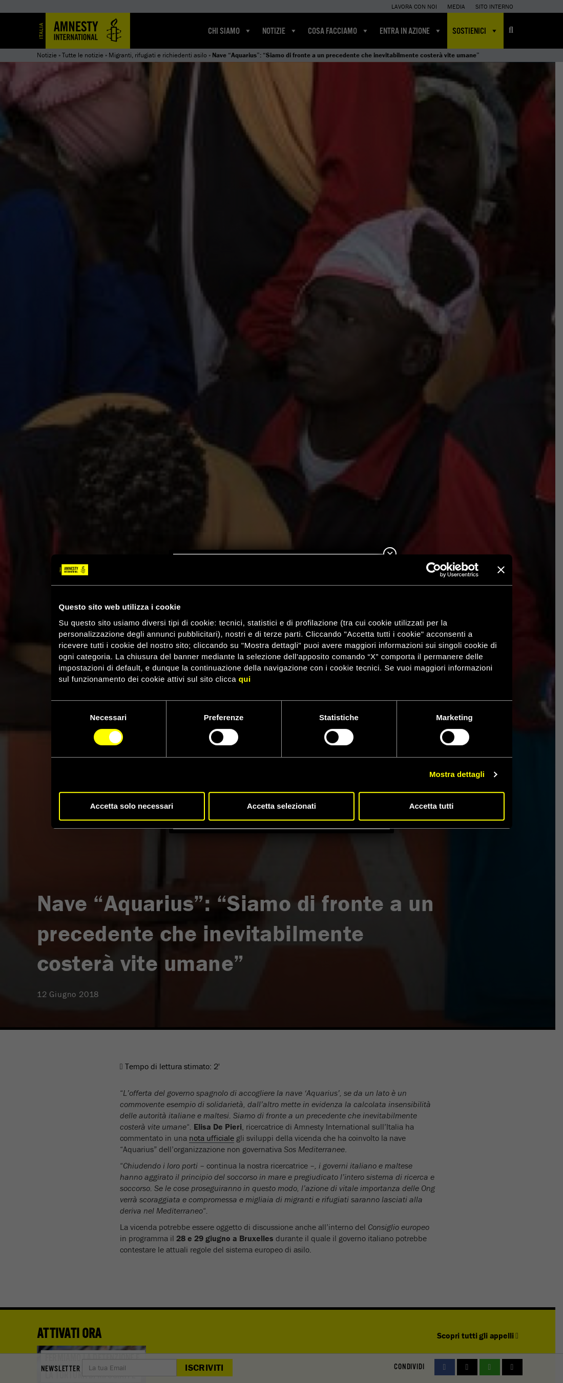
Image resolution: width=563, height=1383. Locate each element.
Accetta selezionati (281, 806)
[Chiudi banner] (501, 569)
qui (245, 679)
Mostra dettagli (457, 774)
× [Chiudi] (389, 553)
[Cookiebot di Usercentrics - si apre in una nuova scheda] (433, 569)
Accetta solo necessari (132, 806)
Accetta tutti (431, 806)
